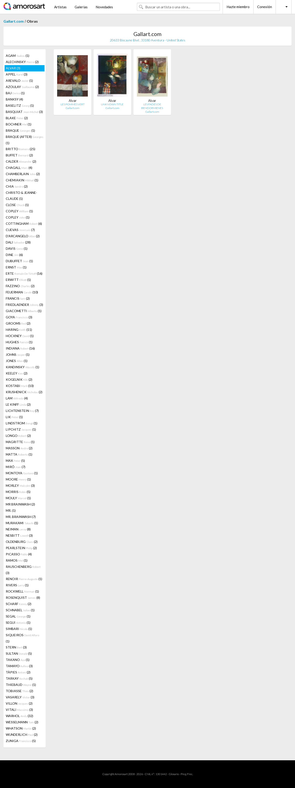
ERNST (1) (16, 267)
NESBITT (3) (19, 535)
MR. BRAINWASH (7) (21, 517)
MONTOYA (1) (22, 473)
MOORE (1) (18, 479)
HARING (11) (19, 330)
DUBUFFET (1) (19, 261)
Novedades (104, 7)
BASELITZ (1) (20, 105)
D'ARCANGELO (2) (23, 236)
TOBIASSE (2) (19, 691)
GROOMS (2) (18, 323)
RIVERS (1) (17, 585)
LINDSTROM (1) (21, 423)
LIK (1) (14, 417)
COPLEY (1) (19, 211)
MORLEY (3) (20, 485)
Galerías (81, 7)
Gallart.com (13, 21)
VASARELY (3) (20, 697)
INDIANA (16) (20, 348)
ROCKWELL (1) (22, 591)
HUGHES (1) (19, 342)
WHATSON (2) (21, 728)
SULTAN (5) (19, 653)
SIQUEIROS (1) (22, 638)
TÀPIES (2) (18, 672)
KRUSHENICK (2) (24, 392)
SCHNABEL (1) (20, 610)
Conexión (264, 7)
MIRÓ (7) (15, 467)
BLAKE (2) (17, 118)
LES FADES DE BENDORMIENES (152, 106)
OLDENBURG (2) (22, 542)
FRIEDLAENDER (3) (24, 305)
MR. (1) (11, 510)
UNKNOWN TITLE (112, 104)
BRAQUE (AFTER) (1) (24, 140)
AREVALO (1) (19, 80)
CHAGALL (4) (19, 168)
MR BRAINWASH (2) (20, 504)
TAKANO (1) (18, 660)
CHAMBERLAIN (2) (23, 174)
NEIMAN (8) (18, 529)
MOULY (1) (18, 498)
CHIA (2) (17, 186)
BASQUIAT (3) (24, 112)
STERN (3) (16, 647)
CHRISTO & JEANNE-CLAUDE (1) (21, 196)
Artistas (60, 7)
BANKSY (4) (14, 99)
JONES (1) (16, 361)
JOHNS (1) (18, 354)
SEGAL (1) (18, 616)
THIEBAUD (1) (21, 685)
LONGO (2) (18, 436)
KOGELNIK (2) (19, 379)
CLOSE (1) (17, 205)
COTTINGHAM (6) (24, 223)
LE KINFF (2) (18, 404)
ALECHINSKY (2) (22, 62)
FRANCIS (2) (18, 298)
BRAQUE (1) (20, 130)
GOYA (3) (19, 317)
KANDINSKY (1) (22, 367)
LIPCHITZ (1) (21, 429)
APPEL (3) (16, 74)
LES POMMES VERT (73, 104)
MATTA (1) (19, 454)
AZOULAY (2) (22, 87)
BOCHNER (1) (18, 124)
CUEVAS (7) (20, 230)
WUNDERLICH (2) (22, 734)
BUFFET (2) (19, 155)
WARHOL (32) (19, 716)
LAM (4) (17, 398)
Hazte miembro (238, 7)
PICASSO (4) (19, 554)
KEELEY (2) (16, 373)
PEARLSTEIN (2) (21, 548)
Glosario (174, 774)
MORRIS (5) (18, 492)
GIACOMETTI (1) (23, 311)
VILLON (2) (19, 703)
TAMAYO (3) (19, 666)
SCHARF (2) (18, 604)
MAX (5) (15, 460)
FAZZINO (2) (20, 286)
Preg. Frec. (187, 774)
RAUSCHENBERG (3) (23, 570)
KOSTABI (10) (20, 386)
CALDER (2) (21, 161)
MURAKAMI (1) (22, 523)
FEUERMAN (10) (22, 292)
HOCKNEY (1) (20, 336)
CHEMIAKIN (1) (22, 180)
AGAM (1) (17, 56)
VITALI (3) (19, 710)
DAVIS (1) (16, 248)
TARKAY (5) (19, 678)
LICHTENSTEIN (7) (22, 411)
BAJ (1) (15, 93)
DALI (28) (18, 242)
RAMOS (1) (16, 560)
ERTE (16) (24, 273)
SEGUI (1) (18, 622)
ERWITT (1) (18, 280)
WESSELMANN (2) (22, 722)
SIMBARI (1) (19, 629)
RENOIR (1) (24, 579)
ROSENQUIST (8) (23, 597)
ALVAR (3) (13, 68)
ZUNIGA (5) (21, 741)
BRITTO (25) (20, 149)
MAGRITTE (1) (20, 442)
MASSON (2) (19, 448)
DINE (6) (14, 255)
